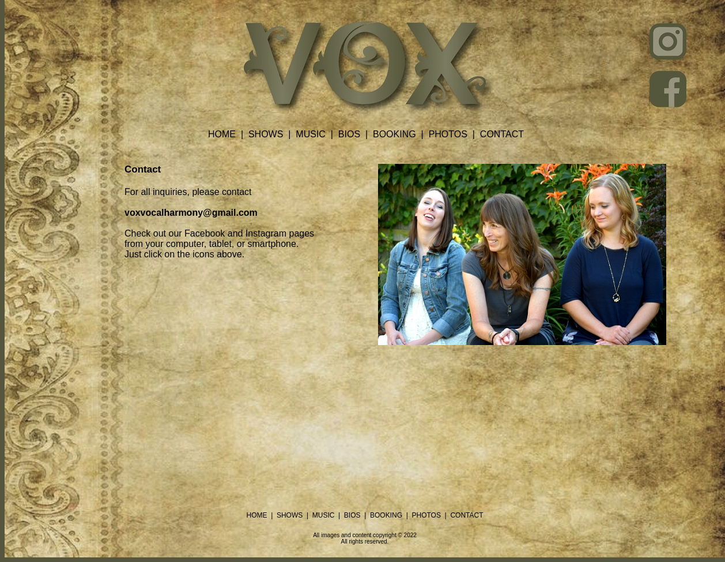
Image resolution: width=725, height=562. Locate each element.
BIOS (349, 134)
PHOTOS (448, 134)
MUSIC (311, 134)
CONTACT (502, 134)
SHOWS (265, 134)
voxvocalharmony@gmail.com (191, 213)
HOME (222, 134)
